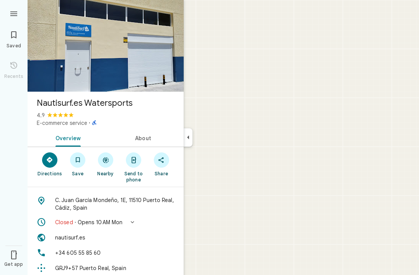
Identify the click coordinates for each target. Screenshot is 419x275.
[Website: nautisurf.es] (106, 237)
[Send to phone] (133, 167)
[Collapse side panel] (188, 137)
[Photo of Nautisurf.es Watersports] (106, 46)
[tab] (66, 137)
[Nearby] (106, 164)
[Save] (78, 164)
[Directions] (50, 164)
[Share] (161, 164)
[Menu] (14, 13)
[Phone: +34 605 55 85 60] (106, 252)
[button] (106, 222)
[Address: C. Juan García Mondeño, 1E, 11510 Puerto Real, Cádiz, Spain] (106, 204)
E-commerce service (62, 123)
